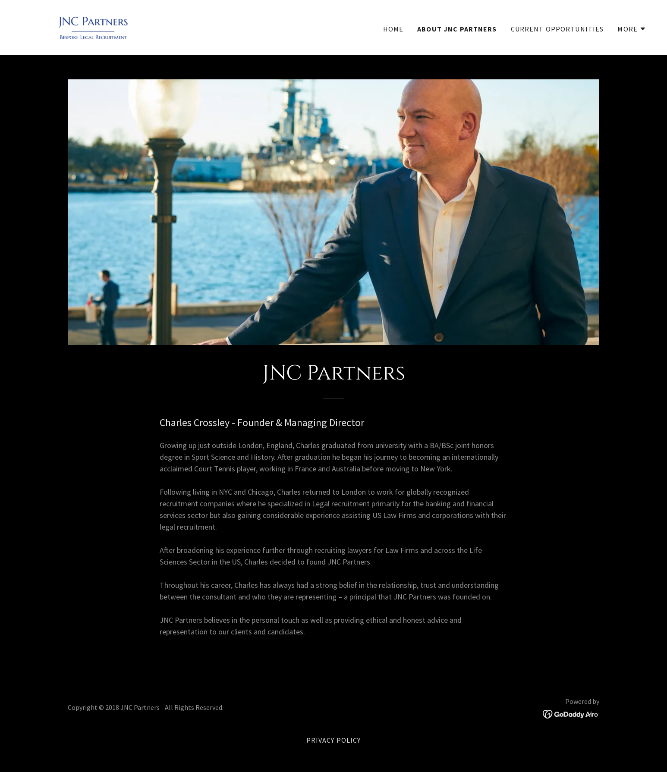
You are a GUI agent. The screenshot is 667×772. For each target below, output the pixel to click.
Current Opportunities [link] (557, 29)
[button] (631, 29)
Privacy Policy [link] (333, 740)
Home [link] (393, 29)
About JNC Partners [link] (457, 29)
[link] (93, 26)
